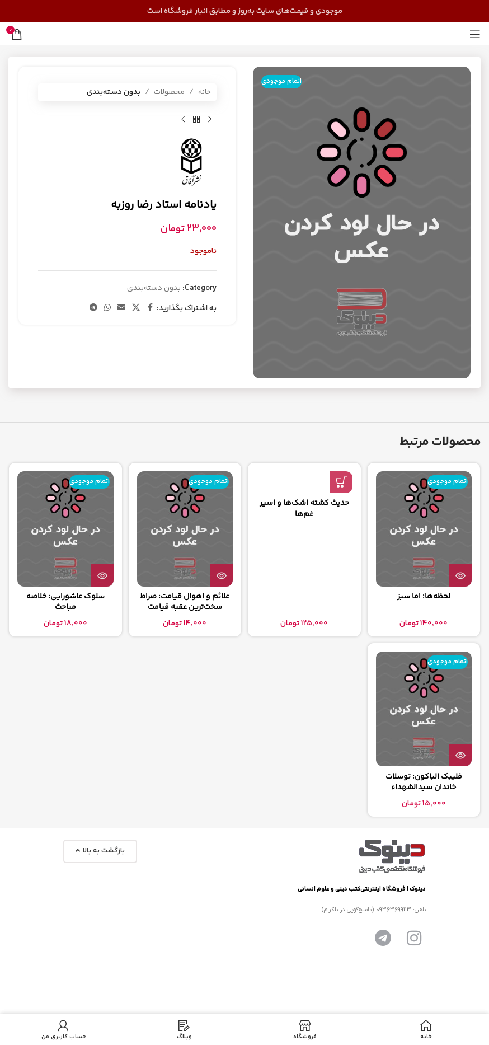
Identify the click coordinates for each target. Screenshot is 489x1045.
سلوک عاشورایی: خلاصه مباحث (65, 602)
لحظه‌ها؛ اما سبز (423, 597)
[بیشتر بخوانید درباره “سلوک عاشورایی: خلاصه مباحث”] (102, 575)
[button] (341, 482)
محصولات (169, 92)
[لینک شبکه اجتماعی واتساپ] (107, 308)
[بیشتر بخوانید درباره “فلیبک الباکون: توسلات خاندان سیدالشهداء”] (460, 755)
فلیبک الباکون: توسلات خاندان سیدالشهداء (423, 782)
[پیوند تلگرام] (93, 308)
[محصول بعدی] (183, 119)
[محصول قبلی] (210, 119)
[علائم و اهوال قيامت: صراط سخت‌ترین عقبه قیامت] (185, 529)
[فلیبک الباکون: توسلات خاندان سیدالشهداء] (424, 709)
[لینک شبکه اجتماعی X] (136, 308)
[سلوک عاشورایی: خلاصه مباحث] (65, 529)
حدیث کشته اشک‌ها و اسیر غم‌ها (304, 509)
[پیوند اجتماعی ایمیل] (121, 308)
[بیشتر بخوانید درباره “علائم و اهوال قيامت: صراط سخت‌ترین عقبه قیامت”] (221, 575)
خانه (204, 92)
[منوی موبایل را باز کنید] (475, 34)
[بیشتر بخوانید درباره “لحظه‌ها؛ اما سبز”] (460, 575)
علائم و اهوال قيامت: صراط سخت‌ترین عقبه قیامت (184, 602)
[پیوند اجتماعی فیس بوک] (150, 308)
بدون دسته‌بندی (113, 92)
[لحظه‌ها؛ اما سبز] (424, 529)
